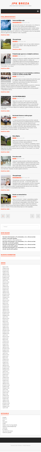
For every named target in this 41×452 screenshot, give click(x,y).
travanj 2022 (6, 342)
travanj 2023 (6, 324)
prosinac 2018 (6, 403)
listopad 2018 (6, 406)
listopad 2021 (6, 351)
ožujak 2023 (5, 326)
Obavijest (5, 422)
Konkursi (5, 419)
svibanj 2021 (6, 359)
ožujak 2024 (6, 307)
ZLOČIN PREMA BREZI (19, 96)
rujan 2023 (5, 316)
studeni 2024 (6, 295)
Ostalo (14, 76)
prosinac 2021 (6, 348)
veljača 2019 (6, 400)
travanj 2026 (6, 270)
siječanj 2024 (6, 310)
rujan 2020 (5, 371)
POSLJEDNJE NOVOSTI (8, 17)
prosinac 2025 (6, 276)
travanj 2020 (6, 379)
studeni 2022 (6, 332)
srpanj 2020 (6, 374)
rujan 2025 (5, 280)
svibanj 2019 (6, 395)
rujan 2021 (5, 353)
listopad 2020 (6, 369)
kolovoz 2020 (6, 372)
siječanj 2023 (6, 329)
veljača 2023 (6, 327)
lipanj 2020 (5, 376)
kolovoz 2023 (6, 318)
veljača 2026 (6, 273)
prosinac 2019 (6, 385)
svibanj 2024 (6, 304)
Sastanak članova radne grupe (22, 115)
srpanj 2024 (5, 301)
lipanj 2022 (5, 339)
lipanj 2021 (5, 357)
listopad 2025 (6, 279)
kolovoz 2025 (6, 282)
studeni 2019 (6, 386)
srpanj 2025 (5, 283)
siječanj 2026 (6, 274)
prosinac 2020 (6, 366)
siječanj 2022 (6, 347)
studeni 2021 (6, 350)
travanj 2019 (6, 397)
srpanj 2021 (5, 356)
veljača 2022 (6, 345)
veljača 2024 (6, 309)
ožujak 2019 (5, 398)
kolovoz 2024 (6, 300)
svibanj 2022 (6, 341)
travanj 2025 (6, 288)
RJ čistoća (15, 41)
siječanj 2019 (6, 401)
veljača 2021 (6, 363)
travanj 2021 (6, 360)
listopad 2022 (6, 333)
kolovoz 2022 (6, 336)
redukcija (5, 428)
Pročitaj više (5, 35)
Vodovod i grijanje (17, 22)
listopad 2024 (6, 297)
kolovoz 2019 (6, 391)
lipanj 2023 (5, 321)
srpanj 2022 (5, 338)
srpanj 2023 (5, 319)
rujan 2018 (5, 407)
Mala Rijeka (16, 136)
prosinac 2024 (6, 294)
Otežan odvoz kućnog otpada (10, 425)
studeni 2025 (6, 277)
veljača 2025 (6, 291)
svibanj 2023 (6, 323)
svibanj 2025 (6, 286)
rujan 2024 (5, 298)
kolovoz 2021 (6, 354)
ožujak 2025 (5, 289)
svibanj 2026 (6, 268)
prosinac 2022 (6, 330)
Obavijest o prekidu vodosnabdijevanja (12, 240)
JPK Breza (20, 3)
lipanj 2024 (5, 303)
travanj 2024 (6, 306)
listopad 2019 (6, 388)
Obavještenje (17, 39)
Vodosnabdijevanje (19, 20)
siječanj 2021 (6, 365)
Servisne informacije (8, 431)
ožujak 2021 (5, 362)
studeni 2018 (6, 404)
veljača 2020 (6, 382)
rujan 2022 (5, 335)
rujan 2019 (5, 389)
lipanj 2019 (5, 394)
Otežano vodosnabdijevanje (9, 426)
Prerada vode (17, 156)
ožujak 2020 (6, 380)
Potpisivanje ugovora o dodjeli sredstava (26, 54)
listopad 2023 (6, 315)
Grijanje (4, 417)
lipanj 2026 (5, 266)
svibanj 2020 (6, 377)
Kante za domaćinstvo (20, 194)
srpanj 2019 (5, 392)
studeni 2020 (6, 368)
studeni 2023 (6, 313)
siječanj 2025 (6, 292)
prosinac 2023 (6, 312)
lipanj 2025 (5, 285)
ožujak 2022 (5, 344)
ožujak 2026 (6, 271)
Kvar (4, 420)
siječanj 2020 (6, 383)
